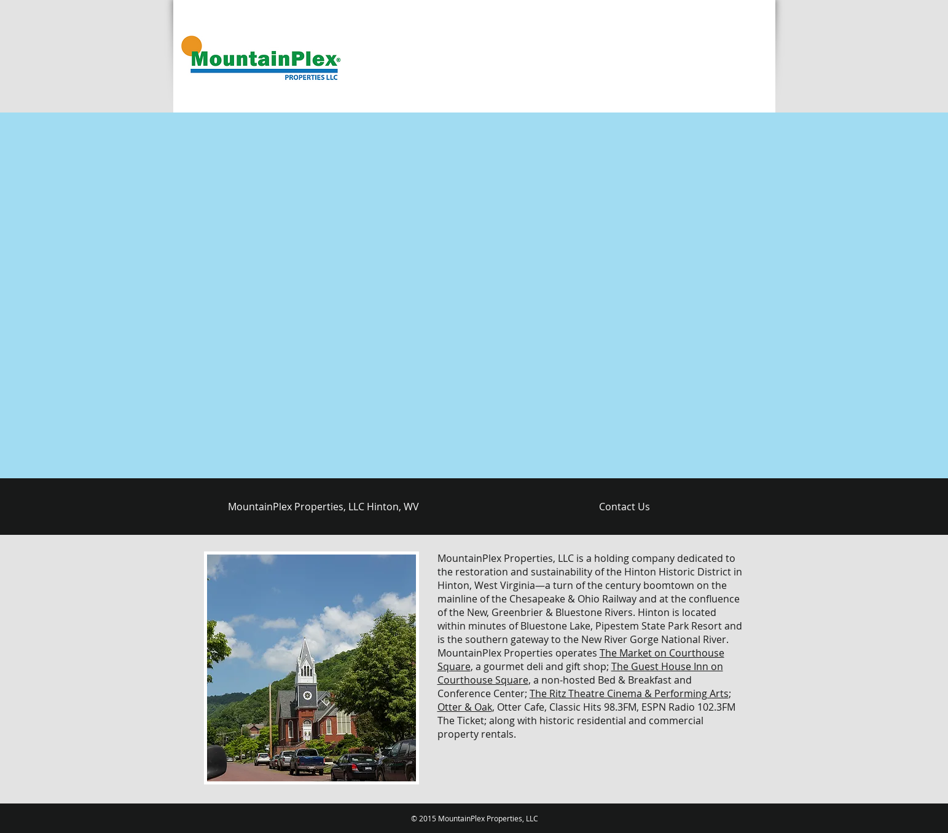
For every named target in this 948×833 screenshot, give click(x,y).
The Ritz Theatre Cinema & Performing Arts (629, 693)
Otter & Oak (464, 707)
